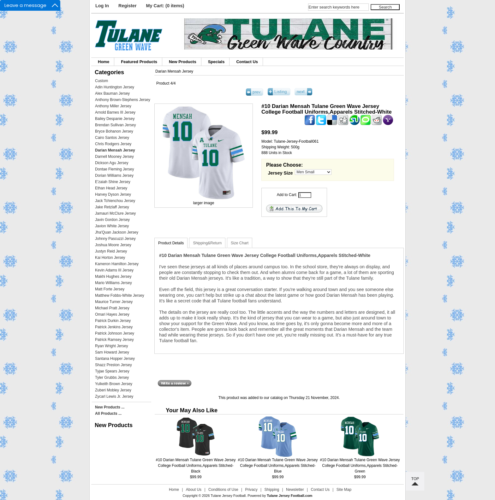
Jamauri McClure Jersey (115, 213)
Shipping (272, 489)
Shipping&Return (207, 243)
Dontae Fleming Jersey (114, 169)
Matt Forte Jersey (109, 289)
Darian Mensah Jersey (174, 71)
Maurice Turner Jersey (114, 302)
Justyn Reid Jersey (111, 251)
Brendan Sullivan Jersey (115, 125)
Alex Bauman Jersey (112, 93)
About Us (193, 489)
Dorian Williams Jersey (114, 175)
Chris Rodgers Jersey (113, 144)
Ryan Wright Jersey (111, 346)
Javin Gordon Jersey (112, 219)
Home (103, 61)
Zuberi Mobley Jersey (113, 390)
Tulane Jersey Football (228, 495)
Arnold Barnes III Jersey (115, 112)
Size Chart (239, 243)
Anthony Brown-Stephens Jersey (122, 100)
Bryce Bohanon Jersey (114, 131)
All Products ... (108, 413)
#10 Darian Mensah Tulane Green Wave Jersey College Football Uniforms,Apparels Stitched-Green (360, 465)
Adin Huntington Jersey (114, 87)
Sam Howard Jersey (112, 352)
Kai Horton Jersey (110, 257)
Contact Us (247, 61)
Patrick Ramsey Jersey (114, 339)
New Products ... (109, 407)
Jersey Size (280, 173)
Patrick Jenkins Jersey (114, 327)
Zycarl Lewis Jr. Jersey (114, 396)
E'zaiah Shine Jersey (112, 182)
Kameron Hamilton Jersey (117, 264)
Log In (102, 5)
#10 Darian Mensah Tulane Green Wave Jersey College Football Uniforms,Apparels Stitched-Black (196, 465)
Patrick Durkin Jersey (113, 320)
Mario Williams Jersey (113, 283)
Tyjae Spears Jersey (112, 371)
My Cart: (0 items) (165, 5)
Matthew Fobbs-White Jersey (119, 295)
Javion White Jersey (112, 226)
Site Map (344, 489)
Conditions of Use (223, 489)
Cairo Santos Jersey (112, 137)
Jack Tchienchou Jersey (115, 201)
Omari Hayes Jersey (112, 314)
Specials (216, 61)
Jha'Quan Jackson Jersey (116, 232)
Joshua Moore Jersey (113, 245)
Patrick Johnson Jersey (114, 333)
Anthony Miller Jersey (113, 106)
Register (127, 5)
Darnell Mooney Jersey (114, 156)
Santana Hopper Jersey (115, 358)
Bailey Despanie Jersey (114, 118)
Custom (101, 81)
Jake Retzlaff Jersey (112, 207)
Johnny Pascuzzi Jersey (115, 238)
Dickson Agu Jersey (111, 163)
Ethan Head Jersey (111, 188)
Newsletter (295, 489)
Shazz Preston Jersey (113, 365)
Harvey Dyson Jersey (113, 194)
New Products (182, 61)
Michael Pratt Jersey (112, 308)
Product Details (171, 243)
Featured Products (139, 61)
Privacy (251, 489)
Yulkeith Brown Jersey (113, 384)
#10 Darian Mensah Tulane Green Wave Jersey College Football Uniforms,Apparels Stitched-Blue (278, 465)
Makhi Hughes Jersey (113, 276)
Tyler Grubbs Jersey (112, 377)
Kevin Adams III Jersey (114, 270)
